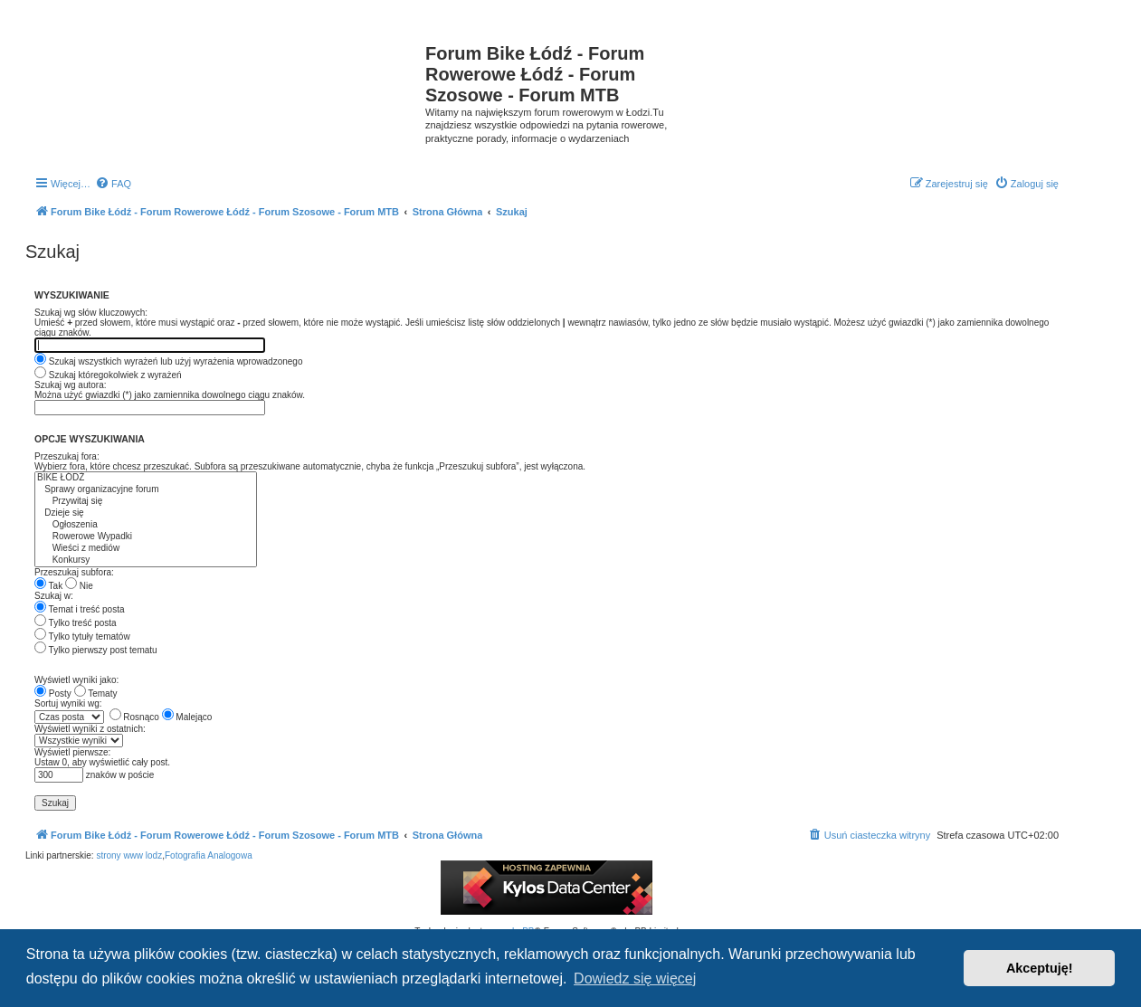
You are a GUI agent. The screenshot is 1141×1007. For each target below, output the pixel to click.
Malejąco (187, 717)
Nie (79, 586)
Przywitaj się (145, 502)
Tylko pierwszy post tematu (95, 650)
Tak (48, 586)
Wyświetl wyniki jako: (76, 680)
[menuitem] (113, 184)
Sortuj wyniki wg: (67, 703)
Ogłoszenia (145, 525)
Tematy (96, 693)
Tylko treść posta (75, 623)
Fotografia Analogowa (208, 855)
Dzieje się (145, 513)
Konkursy (145, 560)
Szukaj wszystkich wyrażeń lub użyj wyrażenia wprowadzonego (168, 361)
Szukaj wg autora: (70, 385)
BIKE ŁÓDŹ (145, 478)
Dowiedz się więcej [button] (635, 978)
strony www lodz (129, 855)
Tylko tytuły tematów (82, 636)
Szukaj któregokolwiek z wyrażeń (108, 375)
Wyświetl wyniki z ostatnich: (90, 729)
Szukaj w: (53, 596)
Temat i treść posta (79, 609)
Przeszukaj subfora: (74, 572)
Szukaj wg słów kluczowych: (90, 313)
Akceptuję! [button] (1039, 968)
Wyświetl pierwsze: (72, 752)
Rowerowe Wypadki (145, 537)
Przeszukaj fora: (67, 456)
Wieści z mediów (145, 549)
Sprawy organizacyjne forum (145, 490)
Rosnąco (134, 717)
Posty (52, 693)
